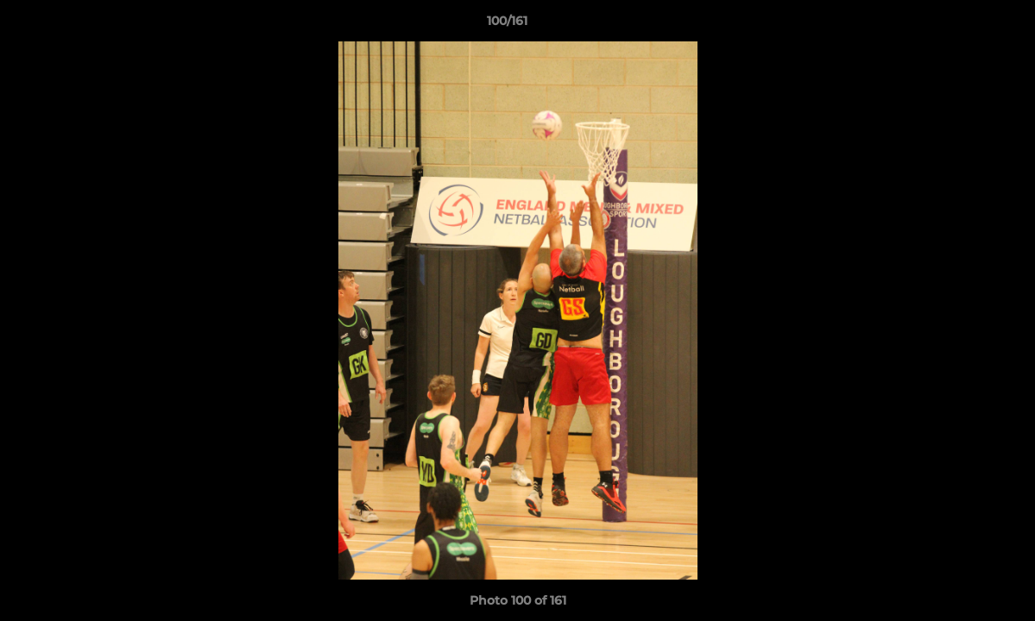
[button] (962, 25)
